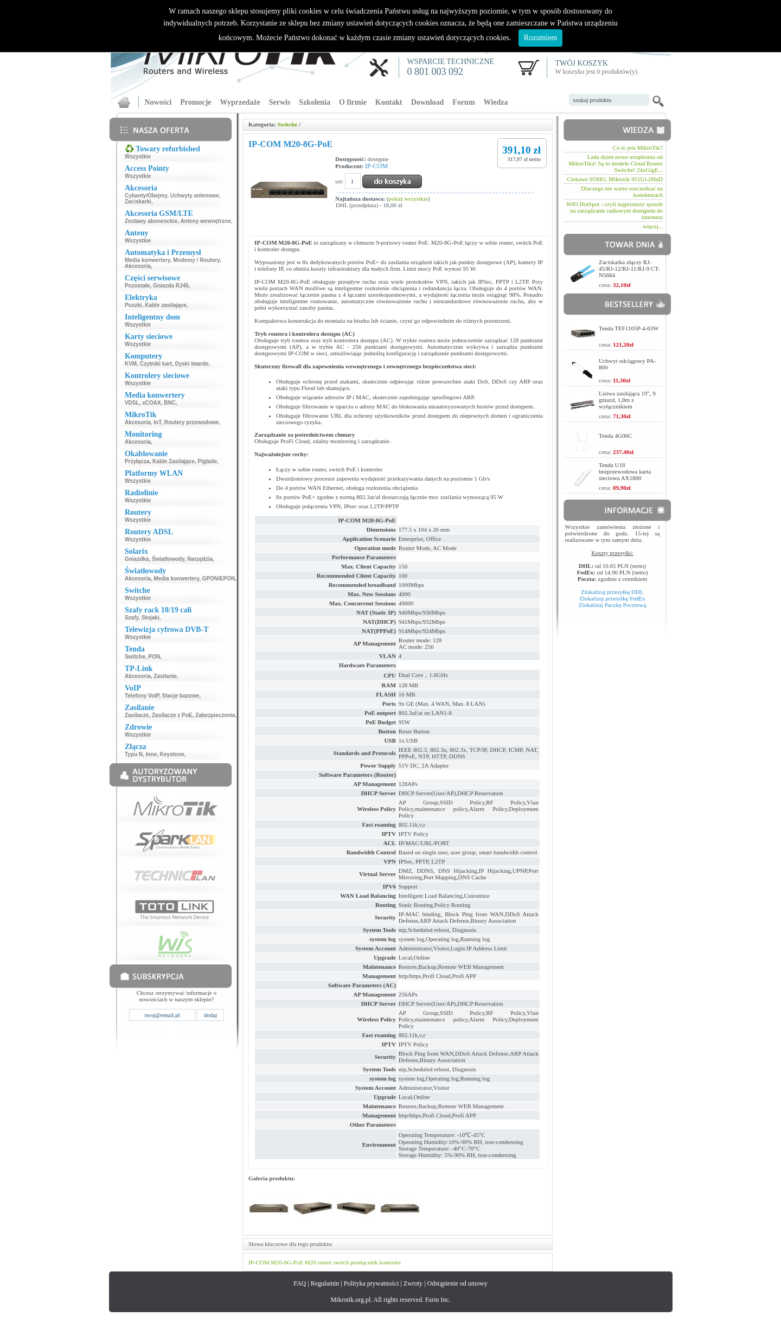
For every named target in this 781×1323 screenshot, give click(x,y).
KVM (131, 364)
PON (154, 657)
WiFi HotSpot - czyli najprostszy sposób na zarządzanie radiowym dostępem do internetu (614, 210)
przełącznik (364, 1262)
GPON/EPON (218, 578)
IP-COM (376, 166)
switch (341, 1262)
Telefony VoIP (142, 696)
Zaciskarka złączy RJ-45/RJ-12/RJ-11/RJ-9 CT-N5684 (629, 268)
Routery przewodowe (191, 422)
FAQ (299, 1283)
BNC (170, 403)
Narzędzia (200, 559)
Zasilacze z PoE (172, 715)
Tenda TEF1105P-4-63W (629, 328)
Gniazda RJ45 (171, 286)
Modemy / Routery (196, 260)
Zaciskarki (138, 201)
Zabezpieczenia (215, 715)
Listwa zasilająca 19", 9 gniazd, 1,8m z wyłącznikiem (627, 400)
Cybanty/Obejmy (146, 196)
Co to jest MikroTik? (638, 147)
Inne (151, 754)
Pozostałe (137, 286)
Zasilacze (137, 715)
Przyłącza (137, 461)
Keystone (172, 754)
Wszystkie (138, 156)
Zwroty (413, 1283)
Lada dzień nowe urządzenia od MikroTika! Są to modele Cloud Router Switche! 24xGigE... (616, 163)
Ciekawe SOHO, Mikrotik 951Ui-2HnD (615, 179)
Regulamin (325, 1283)
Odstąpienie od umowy (457, 1283)
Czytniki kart (156, 364)
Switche (135, 657)
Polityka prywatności (371, 1283)
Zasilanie (165, 676)
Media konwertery (147, 260)
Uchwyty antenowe (194, 196)
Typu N (134, 754)
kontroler (390, 1262)
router (324, 1262)
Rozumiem (540, 38)
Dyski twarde (192, 364)
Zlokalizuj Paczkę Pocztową (612, 605)
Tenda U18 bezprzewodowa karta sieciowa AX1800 (625, 471)
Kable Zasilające (173, 461)
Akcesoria (138, 266)
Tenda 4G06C (615, 435)
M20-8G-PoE (287, 1262)
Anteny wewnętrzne (205, 221)
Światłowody (168, 559)
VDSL (132, 403)
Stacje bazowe (180, 696)
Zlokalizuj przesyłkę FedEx (612, 598)
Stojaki (150, 618)
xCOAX (151, 403)
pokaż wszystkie (407, 198)
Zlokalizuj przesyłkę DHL (612, 592)
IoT (157, 422)
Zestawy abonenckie (151, 221)
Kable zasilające (166, 305)
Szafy (131, 618)
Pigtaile (207, 461)
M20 (310, 1262)
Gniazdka (137, 559)
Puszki (133, 305)
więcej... (653, 226)
